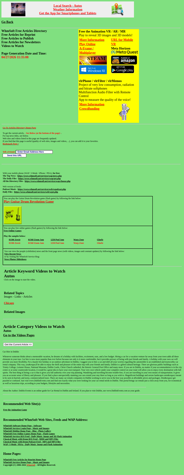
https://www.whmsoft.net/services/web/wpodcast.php (42, 189)
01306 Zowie (14, 239)
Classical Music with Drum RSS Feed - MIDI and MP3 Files (30, 439)
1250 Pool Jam (57, 239)
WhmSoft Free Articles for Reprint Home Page (24, 459)
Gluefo (100, 239)
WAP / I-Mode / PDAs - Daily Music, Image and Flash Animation (33, 444)
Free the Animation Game (15, 410)
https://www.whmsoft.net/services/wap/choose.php (47, 181)
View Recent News (12, 254)
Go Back (7, 22)
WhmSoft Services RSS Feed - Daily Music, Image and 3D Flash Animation (37, 436)
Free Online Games (12, 230)
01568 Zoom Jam (36, 239)
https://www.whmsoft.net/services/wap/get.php (39, 178)
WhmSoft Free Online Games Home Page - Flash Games (29, 433)
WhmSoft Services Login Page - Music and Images (26, 428)
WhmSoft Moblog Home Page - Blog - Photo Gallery (27, 431)
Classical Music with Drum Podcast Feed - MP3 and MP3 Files (32, 442)
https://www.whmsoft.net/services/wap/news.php (40, 176)
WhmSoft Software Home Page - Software (22, 425)
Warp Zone (78, 239)
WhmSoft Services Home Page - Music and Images (26, 462)
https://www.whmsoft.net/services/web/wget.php (36, 192)
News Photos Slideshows (15, 259)
